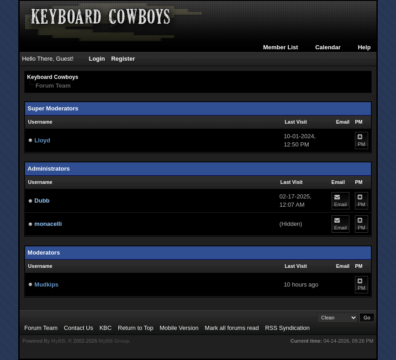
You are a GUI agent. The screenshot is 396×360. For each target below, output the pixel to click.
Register (123, 58)
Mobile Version (178, 327)
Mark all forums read (232, 327)
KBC (106, 327)
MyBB (58, 341)
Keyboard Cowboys (52, 77)
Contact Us (78, 327)
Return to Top (135, 327)
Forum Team (41, 327)
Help (364, 47)
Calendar (328, 47)
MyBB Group (114, 341)
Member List (280, 47)
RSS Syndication (287, 327)
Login (97, 58)
